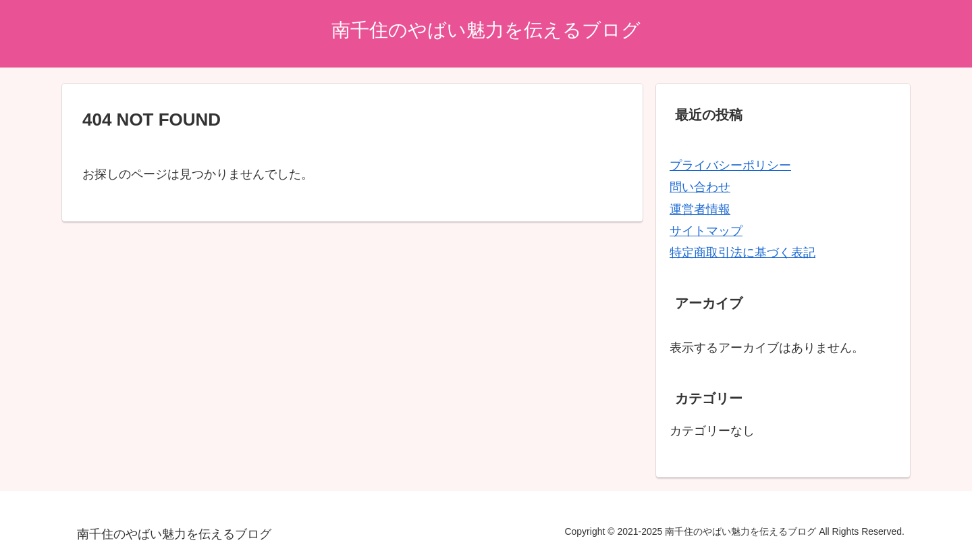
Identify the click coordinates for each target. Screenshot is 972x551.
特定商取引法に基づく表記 (742, 252)
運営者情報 (700, 209)
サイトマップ (706, 231)
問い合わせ (700, 187)
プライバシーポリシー (730, 165)
